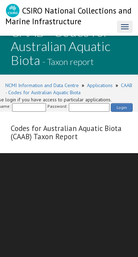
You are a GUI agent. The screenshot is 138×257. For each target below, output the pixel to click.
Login (122, 107)
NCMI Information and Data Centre (42, 85)
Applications (100, 85)
